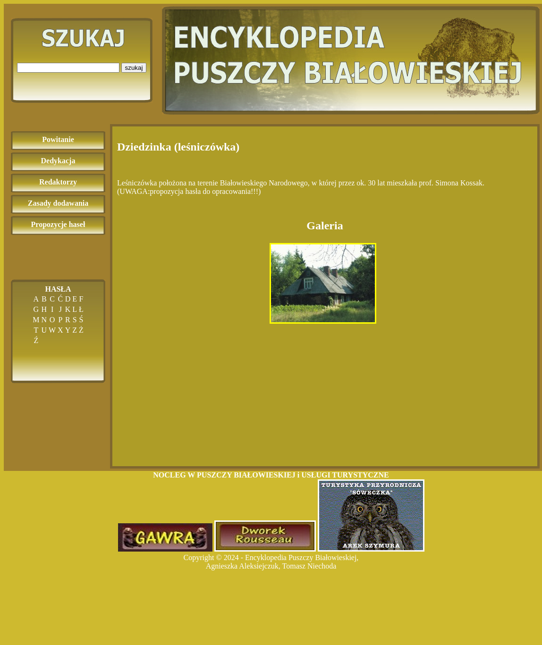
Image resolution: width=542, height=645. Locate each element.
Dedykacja (58, 161)
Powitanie (58, 139)
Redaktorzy (58, 182)
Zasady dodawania (58, 203)
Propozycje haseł (58, 224)
